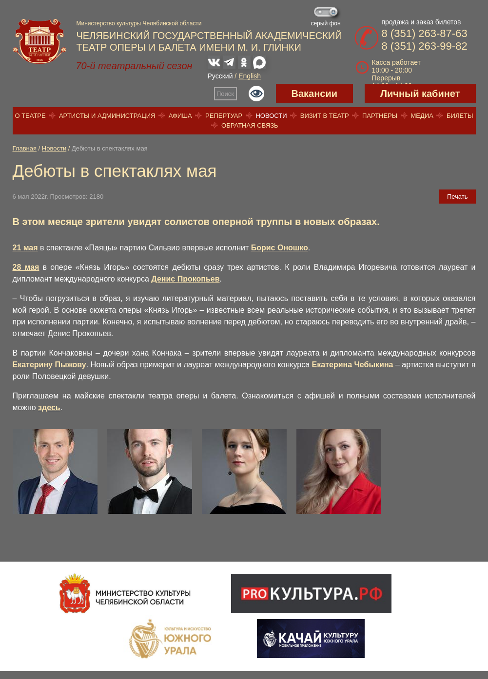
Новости (271, 115)
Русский (220, 76)
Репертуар (223, 115)
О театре (30, 115)
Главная (25, 148)
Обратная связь (249, 125)
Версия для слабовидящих (256, 93)
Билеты (460, 115)
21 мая (25, 248)
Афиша (180, 115)
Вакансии (315, 93)
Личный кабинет (420, 93)
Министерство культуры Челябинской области (139, 23)
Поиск (225, 93)
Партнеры (379, 115)
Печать (457, 196)
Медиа (421, 115)
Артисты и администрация (107, 115)
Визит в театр (324, 115)
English (249, 76)
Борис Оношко (279, 248)
